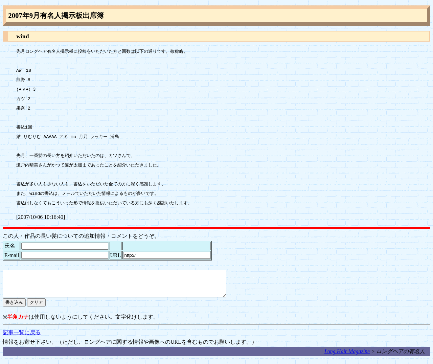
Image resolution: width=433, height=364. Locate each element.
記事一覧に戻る (22, 337)
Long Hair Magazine (347, 356)
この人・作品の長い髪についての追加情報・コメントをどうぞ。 (81, 236)
